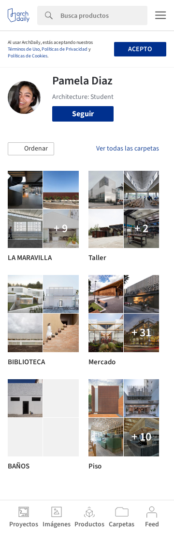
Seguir (83, 114)
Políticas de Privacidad (64, 49)
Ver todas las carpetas (127, 148)
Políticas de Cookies (27, 56)
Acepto (140, 49)
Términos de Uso (24, 49)
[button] (31, 149)
